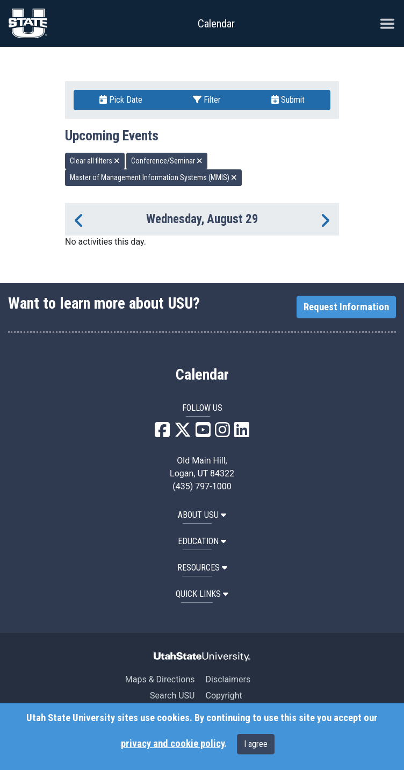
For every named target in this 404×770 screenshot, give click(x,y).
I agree (256, 744)
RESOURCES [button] (202, 567)
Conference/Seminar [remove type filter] (167, 160)
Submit (288, 100)
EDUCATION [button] (202, 541)
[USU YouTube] (203, 433)
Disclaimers (227, 679)
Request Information (346, 307)
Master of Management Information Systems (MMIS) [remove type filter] (153, 177)
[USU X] (182, 433)
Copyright (223, 695)
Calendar (202, 374)
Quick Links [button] (202, 594)
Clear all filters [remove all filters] (95, 160)
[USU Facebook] (162, 433)
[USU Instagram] (222, 433)
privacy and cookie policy (172, 744)
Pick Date (120, 100)
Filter (207, 100)
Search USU (172, 695)
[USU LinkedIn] (241, 433)
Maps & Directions (160, 679)
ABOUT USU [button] (202, 515)
